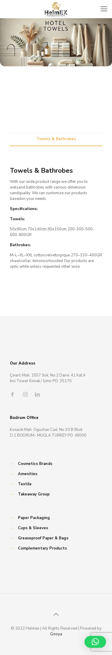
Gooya (56, 634)
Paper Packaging (34, 518)
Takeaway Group (34, 494)
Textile (25, 484)
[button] (95, 642)
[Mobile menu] (104, 9)
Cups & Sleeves (33, 528)
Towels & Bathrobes (56, 139)
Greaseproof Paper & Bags (43, 538)
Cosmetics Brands (35, 463)
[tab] (56, 139)
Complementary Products (42, 548)
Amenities (27, 474)
